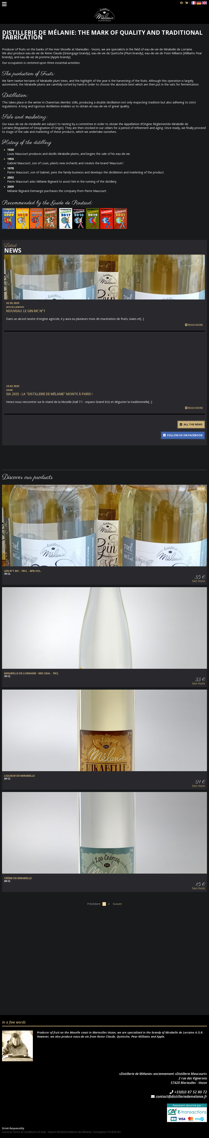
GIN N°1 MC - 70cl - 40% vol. (22, 570)
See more (198, 581)
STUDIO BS (114, 1132)
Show (9, 390)
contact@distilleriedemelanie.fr (179, 1096)
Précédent (93, 904)
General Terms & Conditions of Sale (24, 1132)
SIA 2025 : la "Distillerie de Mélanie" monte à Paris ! (49, 394)
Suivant (117, 904)
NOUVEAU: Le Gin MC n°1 (25, 311)
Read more (194, 325)
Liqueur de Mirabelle (19, 775)
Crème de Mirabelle (18, 878)
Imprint (52, 1132)
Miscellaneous (15, 306)
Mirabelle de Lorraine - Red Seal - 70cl (31, 673)
